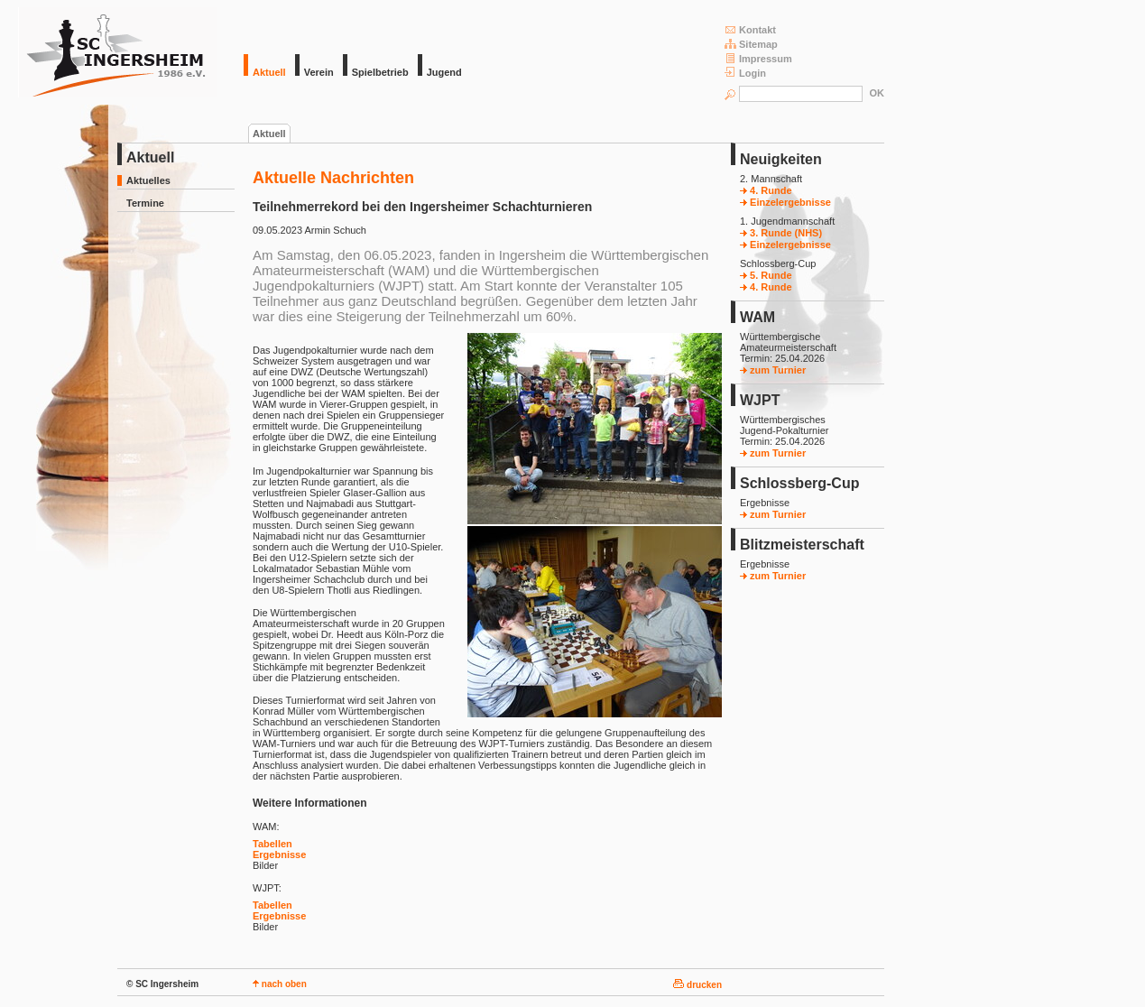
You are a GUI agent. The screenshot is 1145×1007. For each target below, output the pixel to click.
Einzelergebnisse (785, 202)
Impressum (758, 58)
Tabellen (272, 843)
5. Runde (766, 275)
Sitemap (751, 44)
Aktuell (269, 133)
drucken (697, 985)
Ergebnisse (279, 854)
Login (745, 73)
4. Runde (766, 190)
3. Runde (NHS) (781, 232)
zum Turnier (773, 370)
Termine (145, 203)
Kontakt (750, 29)
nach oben (280, 984)
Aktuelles (148, 180)
